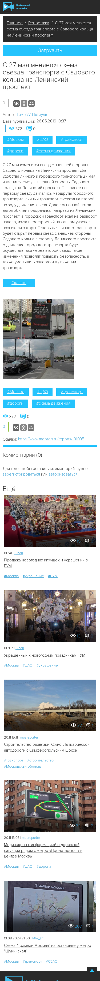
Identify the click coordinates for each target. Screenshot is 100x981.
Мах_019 (39, 938)
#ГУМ (53, 576)
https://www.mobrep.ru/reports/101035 (51, 439)
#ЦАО (42, 139)
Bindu (18, 553)
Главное (15, 23)
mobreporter (31, 838)
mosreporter (29, 737)
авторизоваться (63, 474)
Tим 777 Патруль (32, 114)
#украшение (33, 576)
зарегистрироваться (21, 474)
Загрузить (50, 50)
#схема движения (53, 151)
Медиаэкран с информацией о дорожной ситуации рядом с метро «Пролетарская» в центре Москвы (43, 850)
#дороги (15, 151)
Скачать (18, 282)
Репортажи (38, 23)
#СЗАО (52, 961)
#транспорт (72, 139)
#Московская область (22, 766)
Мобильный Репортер (16, 6)
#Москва (15, 139)
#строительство (40, 760)
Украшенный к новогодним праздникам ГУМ (44, 655)
